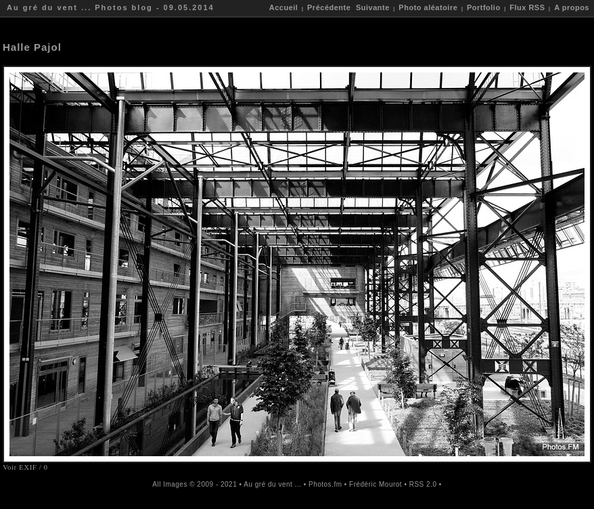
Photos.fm (325, 484)
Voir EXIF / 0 (25, 467)
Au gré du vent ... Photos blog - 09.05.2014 (110, 7)
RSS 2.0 (423, 484)
